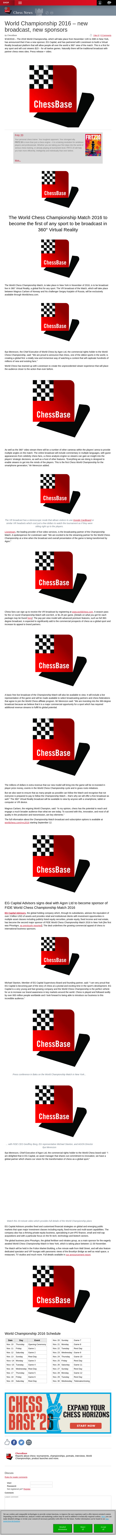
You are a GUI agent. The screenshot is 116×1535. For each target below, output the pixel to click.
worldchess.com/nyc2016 (17, 822)
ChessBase (21, 1453)
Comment (9, 1493)
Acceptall (103, 1528)
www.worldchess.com (82, 612)
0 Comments (106, 35)
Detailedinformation (62, 1528)
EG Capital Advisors (15, 913)
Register (27, 1489)
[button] (20, 2)
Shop (6, 3)
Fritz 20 (19, 135)
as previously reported (31, 925)
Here (103, 1516)
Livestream (10, 532)
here (30, 618)
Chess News (23, 13)
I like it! (96, 35)
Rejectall (83, 1528)
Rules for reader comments (16, 1477)
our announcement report (78, 1254)
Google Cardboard (82, 520)
